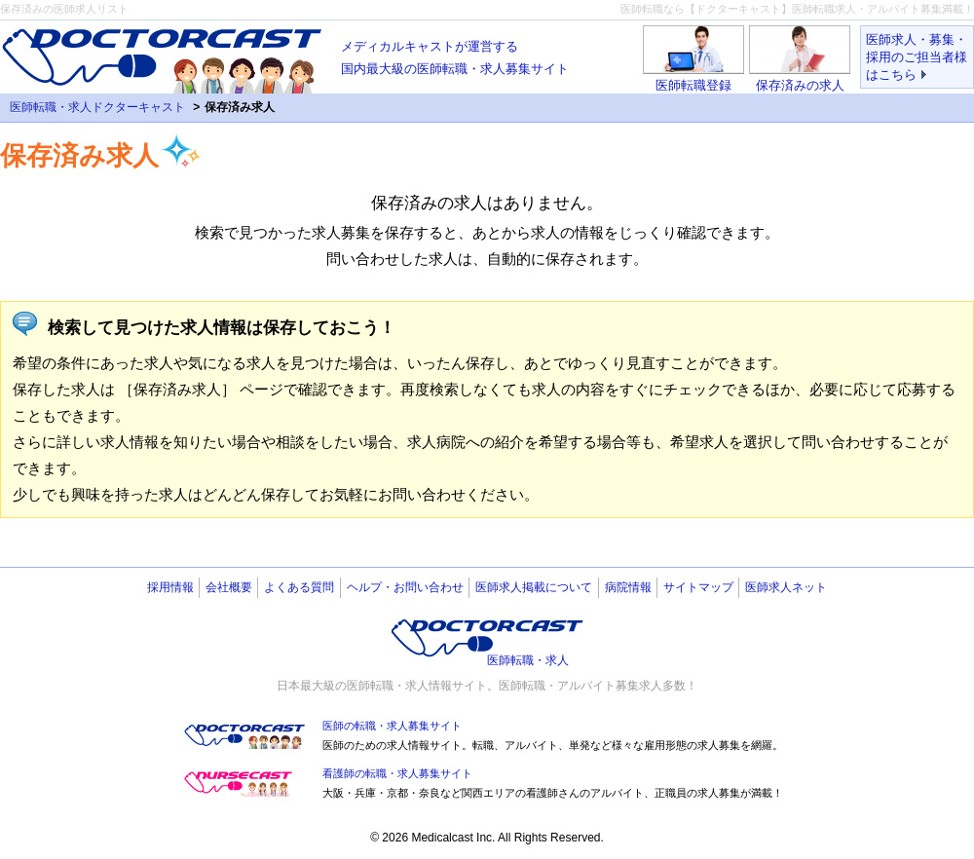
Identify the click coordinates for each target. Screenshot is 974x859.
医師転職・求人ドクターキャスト (97, 107)
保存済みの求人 (800, 85)
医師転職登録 (693, 85)
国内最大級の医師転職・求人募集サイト (455, 55)
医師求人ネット (786, 587)
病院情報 (628, 587)
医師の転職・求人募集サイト (392, 725)
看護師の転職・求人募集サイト (397, 773)
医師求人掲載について (533, 587)
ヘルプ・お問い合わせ (405, 587)
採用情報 (170, 587)
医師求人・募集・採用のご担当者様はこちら (916, 57)
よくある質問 (299, 587)
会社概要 (229, 587)
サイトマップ (698, 587)
